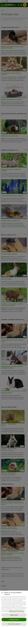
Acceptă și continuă (14, 619)
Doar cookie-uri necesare (14, 624)
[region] (14, 609)
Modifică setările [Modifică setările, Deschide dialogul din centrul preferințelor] (14, 615)
